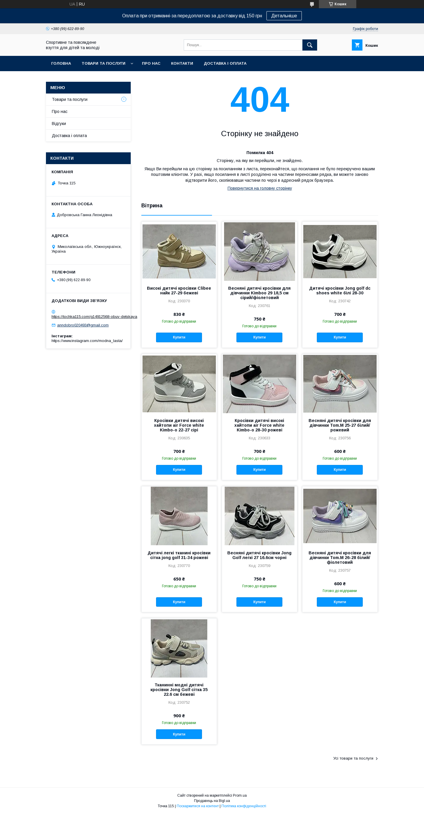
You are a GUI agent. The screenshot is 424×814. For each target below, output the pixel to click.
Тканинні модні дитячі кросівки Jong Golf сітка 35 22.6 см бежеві (179, 690)
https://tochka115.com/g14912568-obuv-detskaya (94, 316)
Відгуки (59, 123)
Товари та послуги (103, 63)
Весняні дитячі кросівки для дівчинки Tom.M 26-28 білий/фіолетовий (340, 558)
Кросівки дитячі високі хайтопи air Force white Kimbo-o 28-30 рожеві (259, 425)
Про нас (151, 63)
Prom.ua (240, 795)
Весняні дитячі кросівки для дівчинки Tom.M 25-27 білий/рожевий (340, 425)
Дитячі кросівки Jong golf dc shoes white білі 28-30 (339, 290)
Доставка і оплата (225, 63)
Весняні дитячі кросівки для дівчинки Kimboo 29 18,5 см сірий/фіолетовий (259, 293)
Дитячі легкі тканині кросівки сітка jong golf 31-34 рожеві (179, 555)
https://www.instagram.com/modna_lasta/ (87, 340)
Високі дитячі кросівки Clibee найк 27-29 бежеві (179, 290)
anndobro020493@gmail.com (83, 325)
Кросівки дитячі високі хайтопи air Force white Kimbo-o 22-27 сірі (179, 425)
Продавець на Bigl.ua (212, 801)
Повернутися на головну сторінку (260, 188)
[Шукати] (309, 45)
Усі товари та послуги (353, 758)
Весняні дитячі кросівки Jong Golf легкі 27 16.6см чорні (259, 555)
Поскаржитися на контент (198, 806)
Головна (61, 63)
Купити (179, 337)
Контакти (182, 63)
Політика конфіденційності (243, 806)
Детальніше (284, 15)
